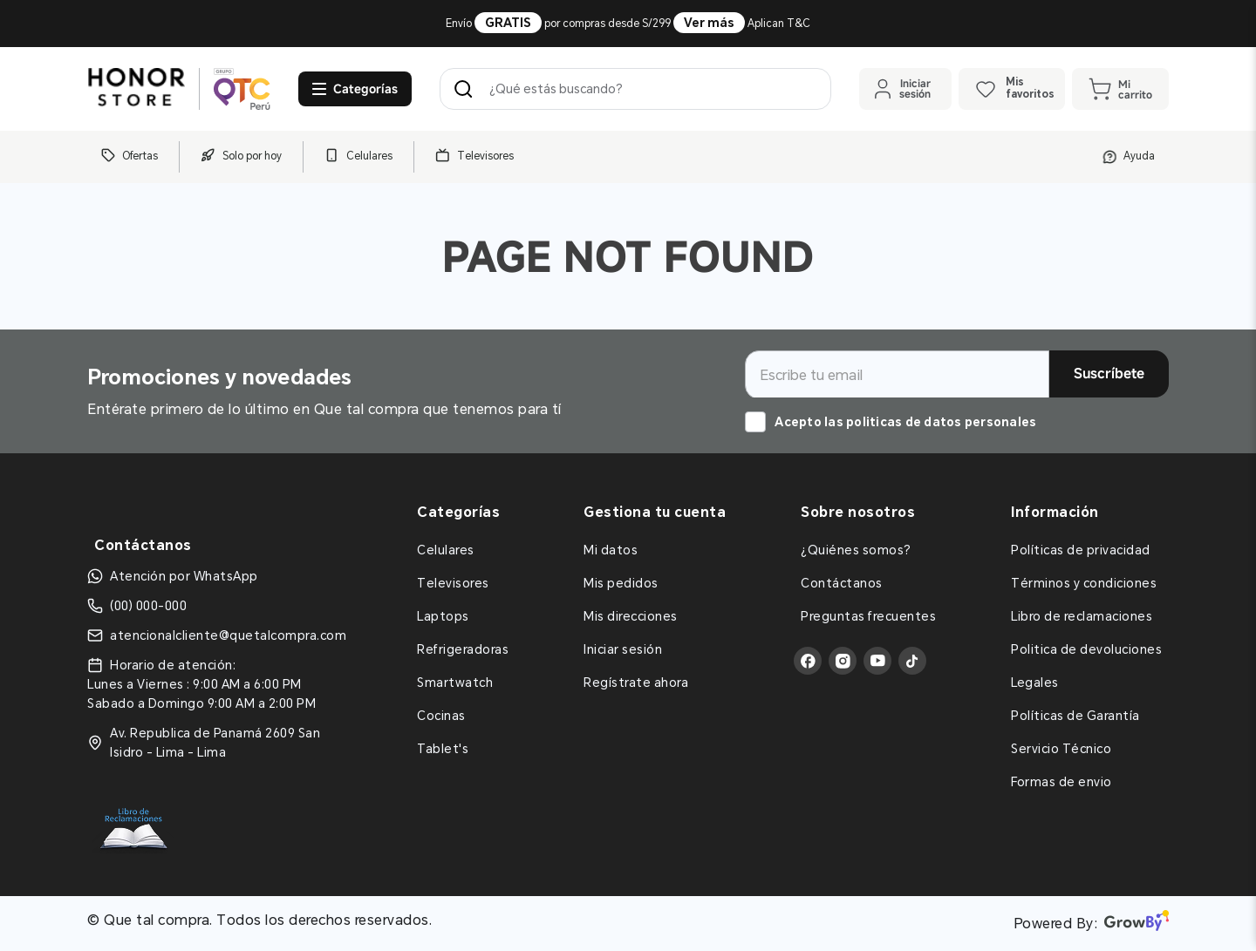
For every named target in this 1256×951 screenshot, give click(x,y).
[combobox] (635, 89)
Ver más (709, 23)
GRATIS (508, 23)
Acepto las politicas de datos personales (905, 422)
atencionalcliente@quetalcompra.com (228, 635)
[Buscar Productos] (466, 89)
